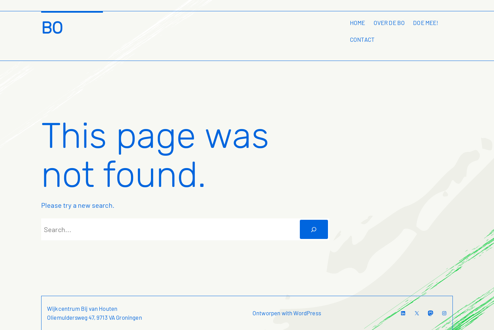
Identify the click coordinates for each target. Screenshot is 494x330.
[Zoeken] (314, 229)
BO (52, 28)
